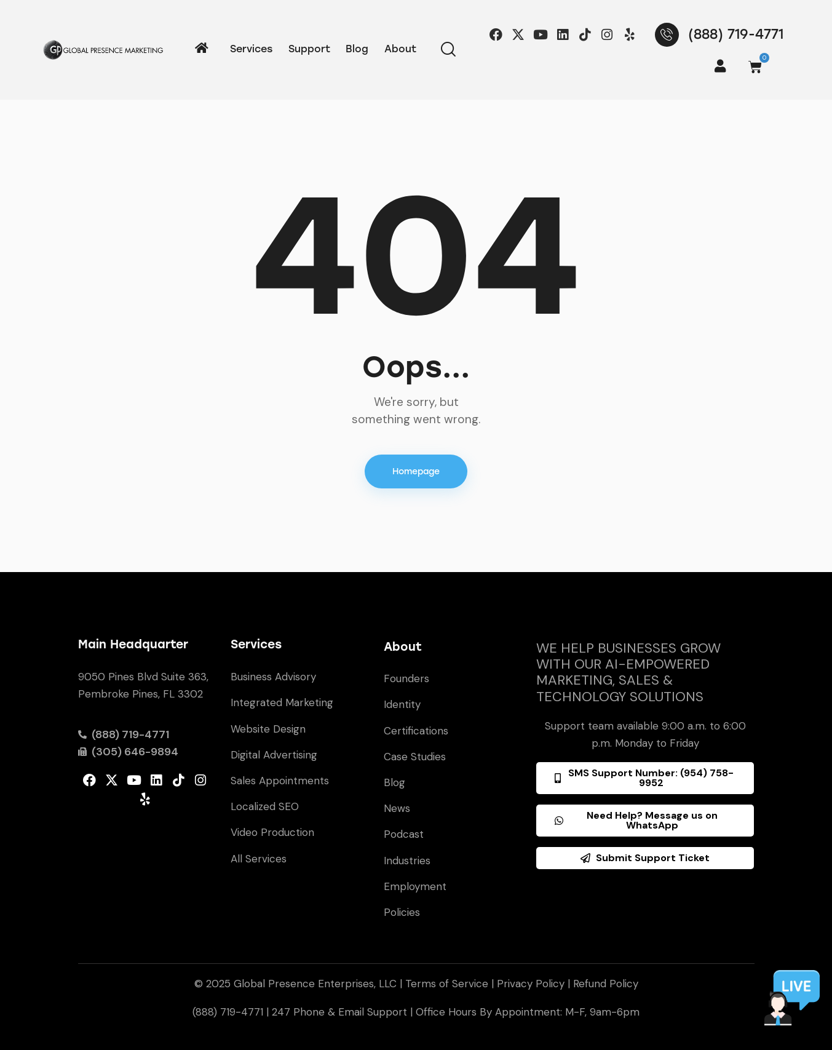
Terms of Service (446, 983)
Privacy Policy (531, 983)
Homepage (416, 471)
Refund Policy (605, 983)
